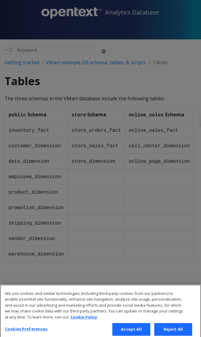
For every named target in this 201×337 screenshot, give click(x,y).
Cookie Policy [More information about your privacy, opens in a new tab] (83, 321)
